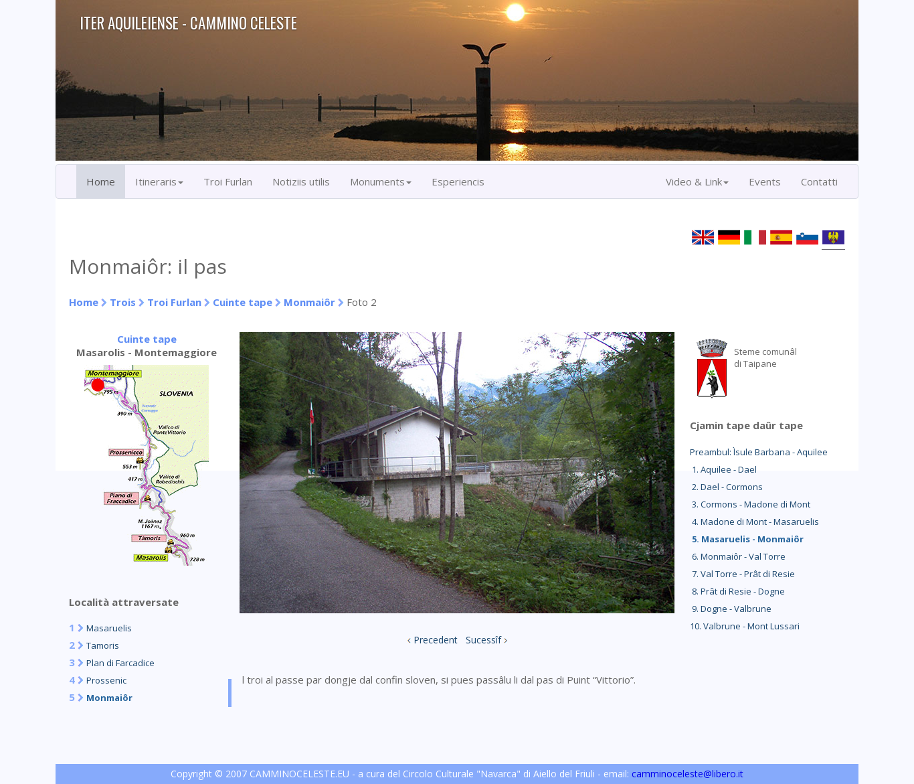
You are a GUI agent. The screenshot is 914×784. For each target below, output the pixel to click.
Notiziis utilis (301, 181)
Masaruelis (109, 628)
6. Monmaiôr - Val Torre (738, 556)
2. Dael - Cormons (726, 487)
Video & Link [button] (697, 181)
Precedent (436, 639)
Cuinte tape (242, 302)
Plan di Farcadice (120, 663)
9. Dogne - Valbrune (730, 609)
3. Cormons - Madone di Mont (750, 504)
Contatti (819, 181)
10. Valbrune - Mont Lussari (745, 626)
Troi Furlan (227, 181)
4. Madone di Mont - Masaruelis (754, 522)
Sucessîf (483, 639)
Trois (123, 302)
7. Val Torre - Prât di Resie (742, 574)
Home (100, 181)
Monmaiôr (309, 302)
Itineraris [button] (159, 181)
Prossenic (106, 680)
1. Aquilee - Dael (723, 469)
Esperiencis (458, 181)
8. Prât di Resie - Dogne (737, 591)
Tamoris (102, 645)
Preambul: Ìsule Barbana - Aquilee (759, 452)
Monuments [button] (381, 181)
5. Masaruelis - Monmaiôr (747, 539)
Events (765, 181)
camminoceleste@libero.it (687, 773)
